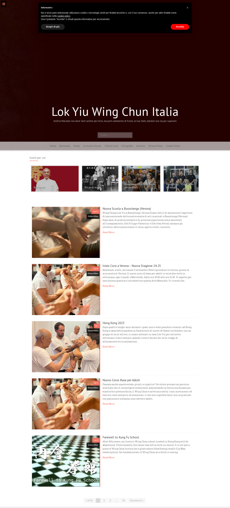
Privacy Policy (155, 145)
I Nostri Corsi (111, 145)
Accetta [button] (180, 26)
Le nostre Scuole (92, 145)
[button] (187, 7)
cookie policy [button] (63, 16)
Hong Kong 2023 (113, 323)
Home (53, 145)
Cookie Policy (173, 145)
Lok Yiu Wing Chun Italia (115, 111)
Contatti (140, 145)
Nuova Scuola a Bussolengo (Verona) (127, 208)
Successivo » (136, 500)
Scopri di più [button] (53, 26)
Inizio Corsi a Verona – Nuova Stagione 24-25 (132, 266)
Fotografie (127, 145)
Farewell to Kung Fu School (121, 437)
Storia (76, 145)
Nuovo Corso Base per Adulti (121, 380)
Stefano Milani (93, 216)
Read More (109, 232)
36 (123, 500)
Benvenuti (64, 145)
